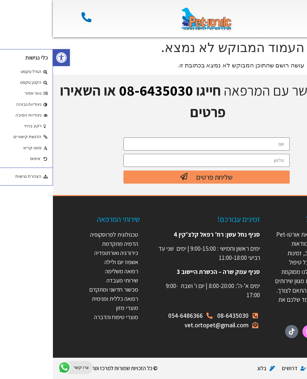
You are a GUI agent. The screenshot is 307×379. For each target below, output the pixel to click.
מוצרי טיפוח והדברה (62, 317)
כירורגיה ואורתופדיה (62, 253)
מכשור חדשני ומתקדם (60, 289)
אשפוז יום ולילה (67, 262)
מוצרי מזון (74, 308)
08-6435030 (103, 90)
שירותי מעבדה (69, 280)
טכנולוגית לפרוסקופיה (60, 234)
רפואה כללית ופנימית (61, 298)
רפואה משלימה (68, 271)
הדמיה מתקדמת (66, 243)
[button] (8, 57)
